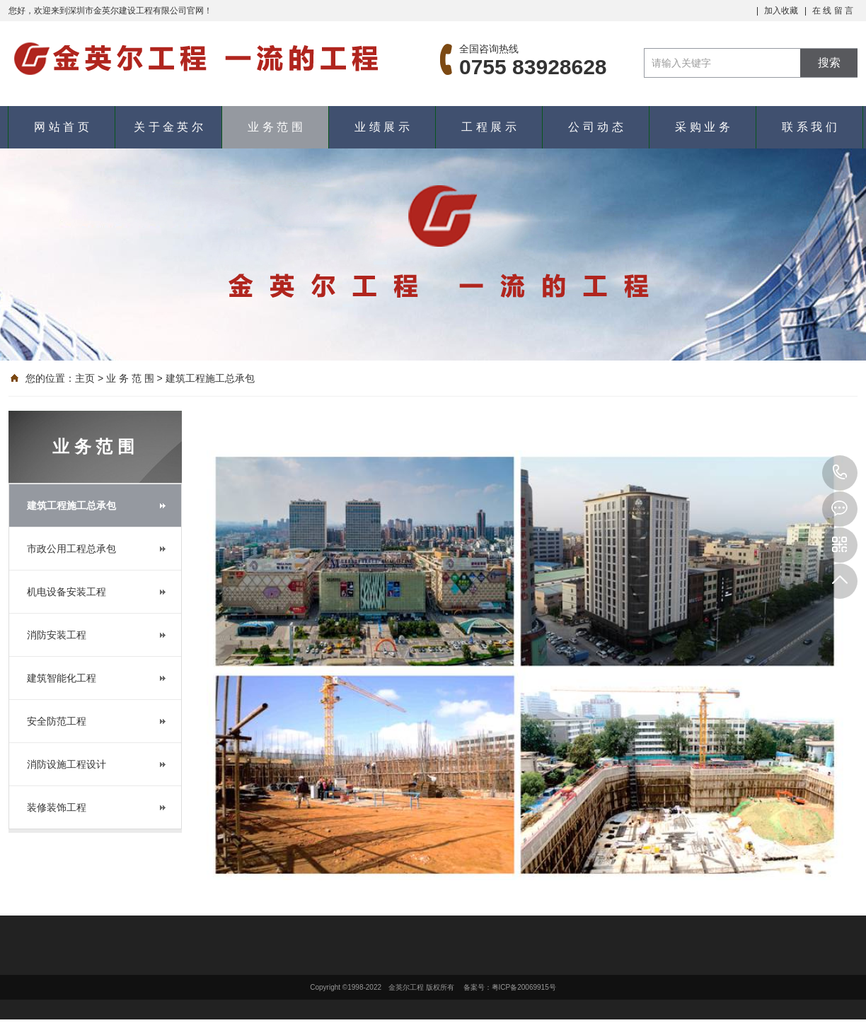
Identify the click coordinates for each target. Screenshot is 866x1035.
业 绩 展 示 (381, 127)
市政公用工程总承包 (71, 548)
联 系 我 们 (809, 127)
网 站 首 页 (61, 127)
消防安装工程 (56, 635)
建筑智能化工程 (61, 678)
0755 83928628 (840, 473)
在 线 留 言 (832, 11)
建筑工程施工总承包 (210, 378)
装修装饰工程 (56, 807)
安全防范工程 (56, 721)
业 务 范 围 (275, 127)
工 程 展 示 (488, 127)
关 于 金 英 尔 (168, 127)
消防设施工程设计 (66, 764)
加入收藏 (781, 11)
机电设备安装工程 (66, 591)
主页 (85, 378)
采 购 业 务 (702, 127)
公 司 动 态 (595, 127)
